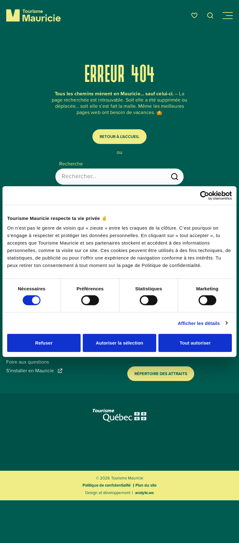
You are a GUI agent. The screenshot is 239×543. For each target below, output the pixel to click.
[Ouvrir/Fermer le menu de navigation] (227, 16)
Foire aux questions (27, 362)
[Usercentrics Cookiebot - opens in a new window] (204, 195)
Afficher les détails (199, 323)
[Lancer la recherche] (175, 177)
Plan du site (146, 485)
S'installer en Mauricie (34, 370)
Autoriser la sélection (119, 342)
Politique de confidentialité (106, 485)
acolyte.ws (144, 493)
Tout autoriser (195, 342)
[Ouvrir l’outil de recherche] (210, 15)
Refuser (44, 342)
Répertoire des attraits (160, 374)
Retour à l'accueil (119, 137)
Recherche (71, 164)
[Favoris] (194, 15)
